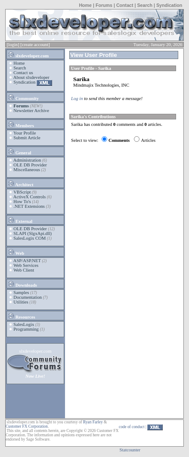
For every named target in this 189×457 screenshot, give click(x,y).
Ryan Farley (92, 422)
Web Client (23, 270)
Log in (77, 98)
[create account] (35, 44)
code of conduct (132, 427)
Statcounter (130, 450)
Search (144, 5)
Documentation (27, 297)
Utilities (20, 302)
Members (20, 124)
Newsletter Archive (31, 110)
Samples (21, 292)
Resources (21, 315)
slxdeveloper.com (28, 54)
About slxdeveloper (31, 77)
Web (15, 252)
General (19, 151)
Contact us (23, 72)
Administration (27, 160)
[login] (13, 44)
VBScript (22, 192)
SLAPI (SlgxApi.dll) (32, 233)
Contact (124, 5)
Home (85, 5)
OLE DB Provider (30, 165)
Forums (104, 5)
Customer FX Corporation (27, 426)
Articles (148, 140)
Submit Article (26, 137)
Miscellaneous (26, 169)
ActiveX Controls (29, 196)
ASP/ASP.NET (27, 260)
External (19, 220)
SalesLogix (23, 324)
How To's (22, 201)
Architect (20, 183)
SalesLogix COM (29, 238)
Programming (26, 329)
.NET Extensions (29, 206)
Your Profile (24, 133)
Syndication (169, 5)
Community (23, 97)
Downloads (22, 284)
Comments (119, 140)
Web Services (25, 265)
